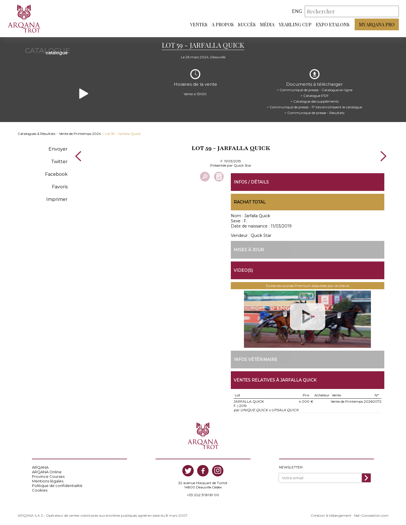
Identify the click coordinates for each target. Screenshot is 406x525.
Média (267, 24)
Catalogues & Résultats (36, 133)
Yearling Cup (295, 24)
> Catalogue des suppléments (314, 101)
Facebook (56, 174)
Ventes (198, 24)
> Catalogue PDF (314, 95)
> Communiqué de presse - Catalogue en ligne (314, 90)
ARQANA (40, 467)
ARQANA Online (47, 472)
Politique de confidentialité (57, 485)
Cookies (39, 490)
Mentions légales (47, 481)
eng (297, 11)
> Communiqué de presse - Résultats (314, 113)
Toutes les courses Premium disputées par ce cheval (307, 286)
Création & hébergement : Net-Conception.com (350, 515)
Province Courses (48, 476)
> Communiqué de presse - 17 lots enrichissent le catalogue (314, 107)
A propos (223, 24)
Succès (247, 24)
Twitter (59, 161)
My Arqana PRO (377, 24)
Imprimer (57, 199)
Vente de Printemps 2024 (80, 133)
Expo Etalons (333, 24)
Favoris (60, 186)
